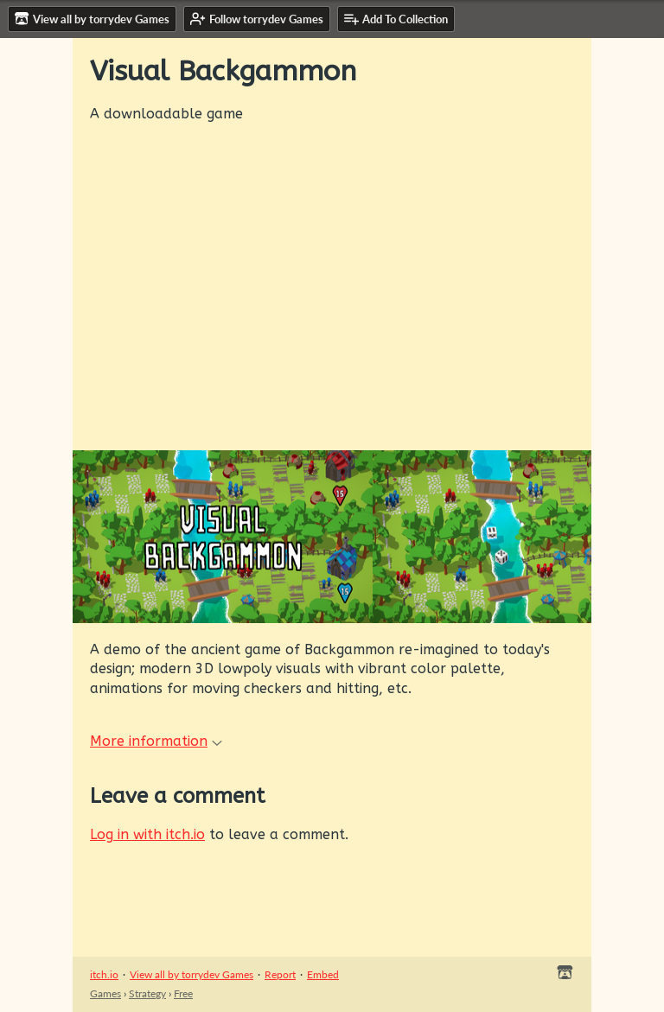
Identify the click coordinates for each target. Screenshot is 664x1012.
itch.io (104, 974)
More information (156, 741)
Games (105, 993)
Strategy (147, 993)
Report (280, 974)
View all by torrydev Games (191, 974)
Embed (323, 974)
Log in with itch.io (147, 834)
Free (183, 993)
